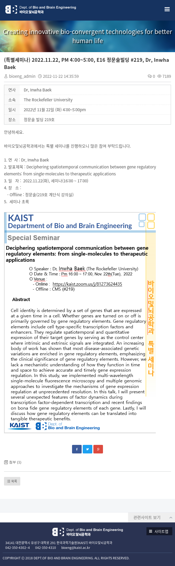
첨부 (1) (15, 462)
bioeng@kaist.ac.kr (75, 547)
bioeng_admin (22, 76)
